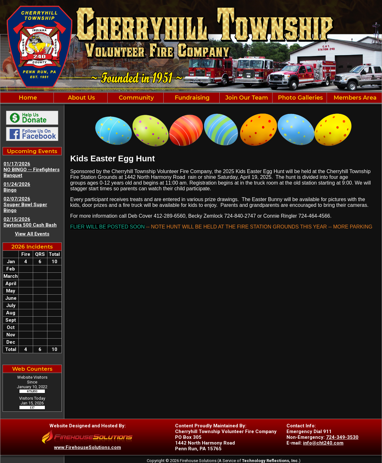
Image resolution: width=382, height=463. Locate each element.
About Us (80, 97)
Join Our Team (246, 97)
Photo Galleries (299, 97)
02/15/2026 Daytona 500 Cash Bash (30, 222)
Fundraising (191, 97)
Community (135, 97)
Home (27, 97)
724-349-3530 (342, 437)
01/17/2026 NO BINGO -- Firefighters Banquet (32, 169)
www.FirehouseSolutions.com (87, 447)
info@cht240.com (323, 443)
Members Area (354, 97)
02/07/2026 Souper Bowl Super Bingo (25, 204)
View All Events (32, 234)
